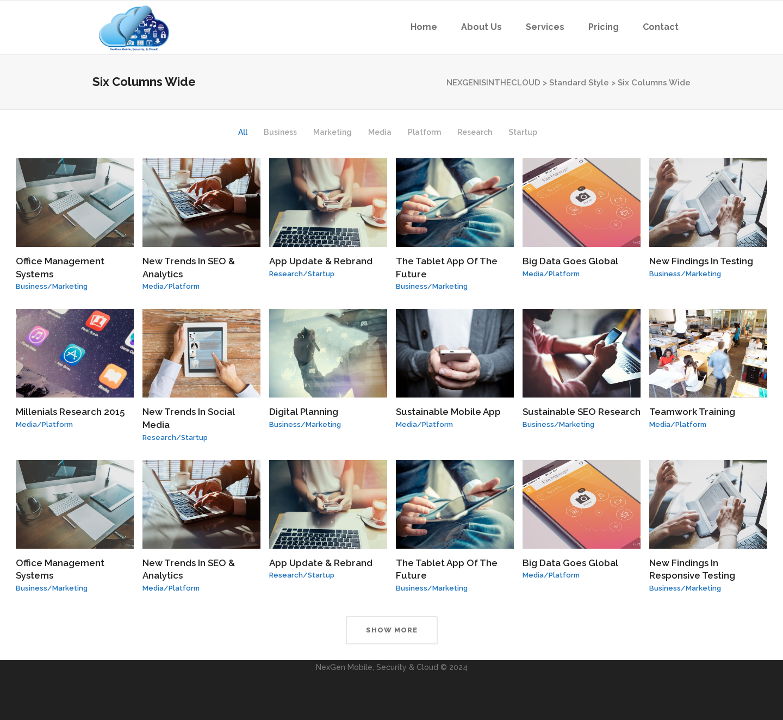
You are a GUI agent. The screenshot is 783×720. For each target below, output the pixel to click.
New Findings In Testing (701, 261)
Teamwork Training (692, 411)
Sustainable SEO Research (582, 411)
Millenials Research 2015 (70, 411)
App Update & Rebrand (320, 261)
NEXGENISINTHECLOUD (493, 83)
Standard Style (579, 83)
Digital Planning (303, 411)
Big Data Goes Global (570, 261)
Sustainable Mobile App (448, 411)
